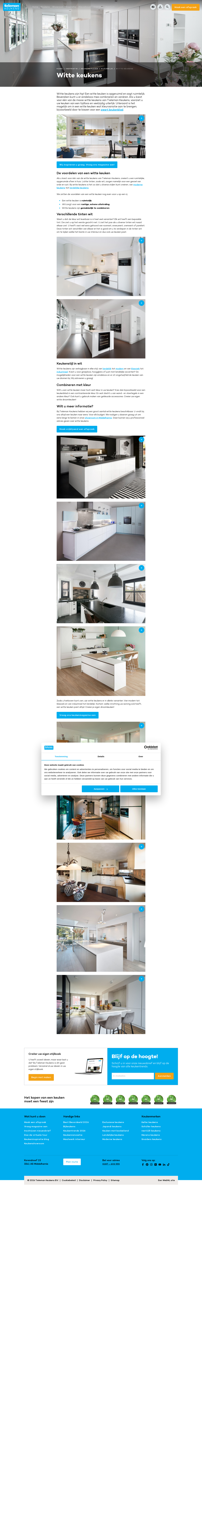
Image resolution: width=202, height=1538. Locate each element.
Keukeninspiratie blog (36, 1139)
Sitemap (115, 1181)
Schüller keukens (151, 1127)
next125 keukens (151, 1131)
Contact (102, 7)
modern (120, 368)
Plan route (72, 1162)
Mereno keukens (151, 1135)
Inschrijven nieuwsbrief (37, 1131)
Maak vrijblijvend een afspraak (76, 429)
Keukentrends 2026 (74, 1131)
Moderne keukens (112, 1139)
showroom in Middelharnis (98, 418)
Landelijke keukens (113, 1135)
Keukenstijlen (89, 69)
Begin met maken (41, 1077)
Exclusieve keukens (113, 1122)
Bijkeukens (69, 1127)
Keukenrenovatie (72, 1135)
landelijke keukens (79, 188)
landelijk (107, 368)
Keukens (37, 7)
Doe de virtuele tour (35, 1135)
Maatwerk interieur (74, 1139)
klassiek (135, 368)
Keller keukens (150, 1122)
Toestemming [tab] (61, 756)
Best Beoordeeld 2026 (76, 1122)
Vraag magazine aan (35, 1127)
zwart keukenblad (112, 109)
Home (27, 7)
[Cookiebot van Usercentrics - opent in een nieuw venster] (146, 748)
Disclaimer (84, 1181)
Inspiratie (63, 7)
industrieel (62, 372)
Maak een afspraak (185, 7)
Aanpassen (101, 789)
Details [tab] (101, 756)
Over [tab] (140, 756)
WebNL (166, 1181)
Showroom (50, 7)
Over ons (90, 7)
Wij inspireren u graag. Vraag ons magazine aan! (87, 164)
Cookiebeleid (69, 1181)
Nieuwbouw (77, 7)
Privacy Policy (100, 1181)
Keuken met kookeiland (115, 1131)
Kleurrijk (107, 69)
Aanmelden (164, 1076)
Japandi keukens (112, 1127)
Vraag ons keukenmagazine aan (77, 715)
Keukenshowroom (34, 1144)
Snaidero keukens (152, 1139)
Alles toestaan (139, 789)
